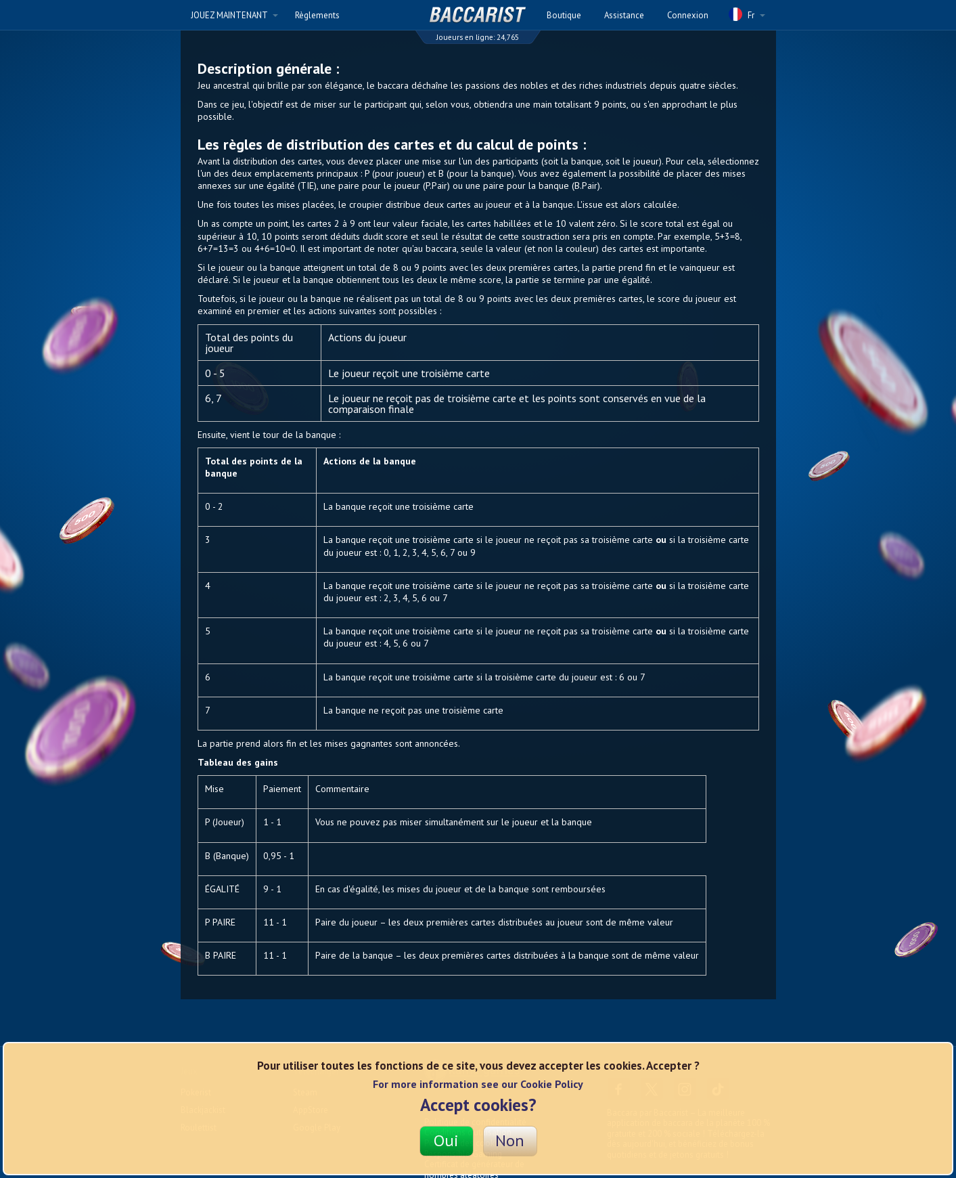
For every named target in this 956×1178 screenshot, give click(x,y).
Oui (446, 1140)
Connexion (687, 15)
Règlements (317, 15)
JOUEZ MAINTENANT (234, 15)
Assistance (624, 15)
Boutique (564, 15)
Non (509, 1140)
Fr (747, 14)
